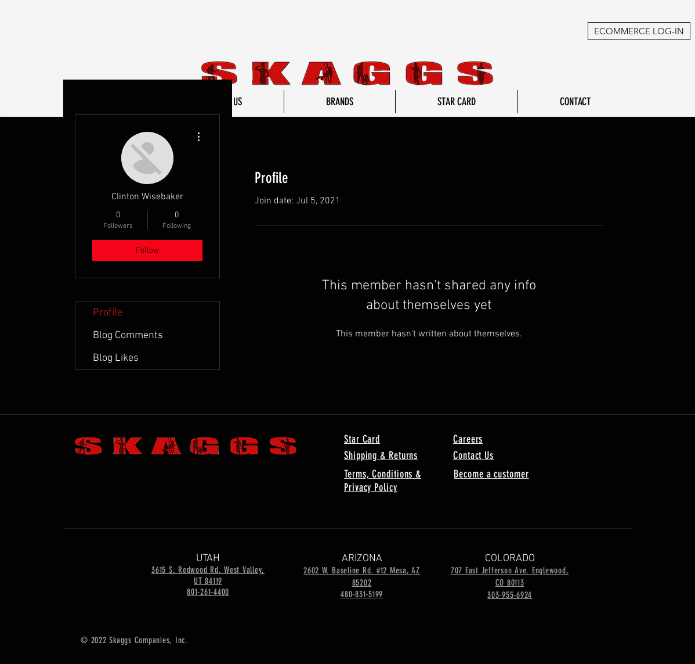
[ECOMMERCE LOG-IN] (639, 31)
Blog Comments (128, 335)
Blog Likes (116, 358)
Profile (107, 313)
